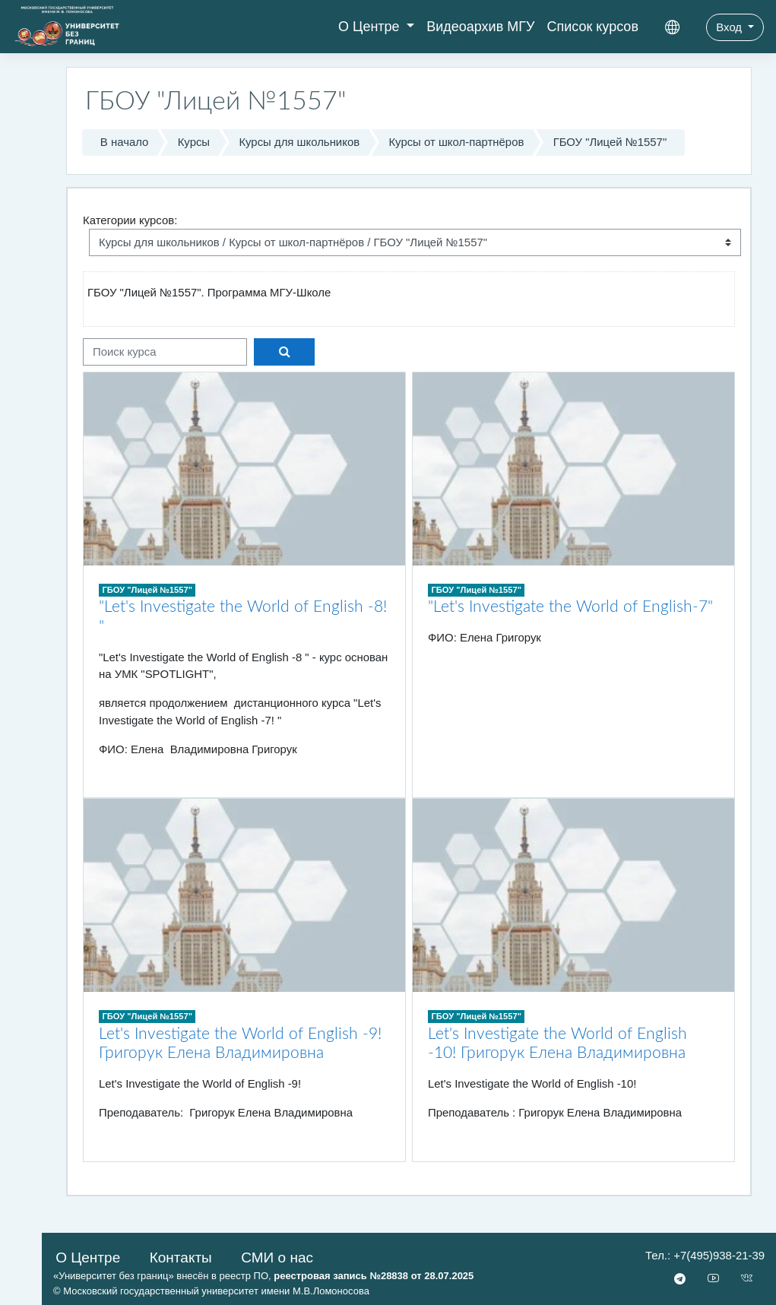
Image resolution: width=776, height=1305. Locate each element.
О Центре (371, 26)
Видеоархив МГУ (480, 26)
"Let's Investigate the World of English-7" (570, 607)
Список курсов (592, 26)
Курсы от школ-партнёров (456, 142)
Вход (730, 27)
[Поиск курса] (165, 352)
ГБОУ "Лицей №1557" (610, 142)
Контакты (181, 1257)
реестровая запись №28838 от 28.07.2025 (374, 1275)
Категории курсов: (130, 220)
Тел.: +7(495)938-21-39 (705, 1256)
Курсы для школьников (299, 142)
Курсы (194, 142)
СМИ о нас (277, 1257)
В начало (124, 142)
